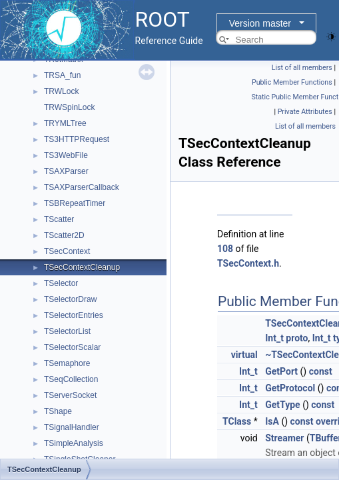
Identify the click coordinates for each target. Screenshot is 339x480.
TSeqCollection (71, 379)
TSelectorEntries (73, 315)
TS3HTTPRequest (76, 139)
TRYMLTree (65, 123)
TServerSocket (70, 395)
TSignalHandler (71, 427)
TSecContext (67, 251)
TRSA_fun (62, 75)
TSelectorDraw (70, 299)
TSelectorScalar (72, 347)
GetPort (281, 371)
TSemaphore (67, 363)
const (320, 371)
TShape (58, 411)
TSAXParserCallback (81, 187)
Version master (260, 23)
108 (225, 248)
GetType (282, 404)
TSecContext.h (248, 263)
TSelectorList (67, 331)
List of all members (302, 67)
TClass (236, 421)
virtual (244, 354)
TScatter (59, 219)
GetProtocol (290, 388)
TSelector (61, 283)
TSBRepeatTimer (74, 203)
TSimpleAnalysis (73, 443)
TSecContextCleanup (82, 267)
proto (297, 338)
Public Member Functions (292, 82)
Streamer (284, 438)
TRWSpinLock (69, 107)
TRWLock (61, 91)
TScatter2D (64, 235)
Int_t (274, 338)
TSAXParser (66, 171)
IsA (272, 421)
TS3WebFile (66, 155)
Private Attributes (305, 111)
